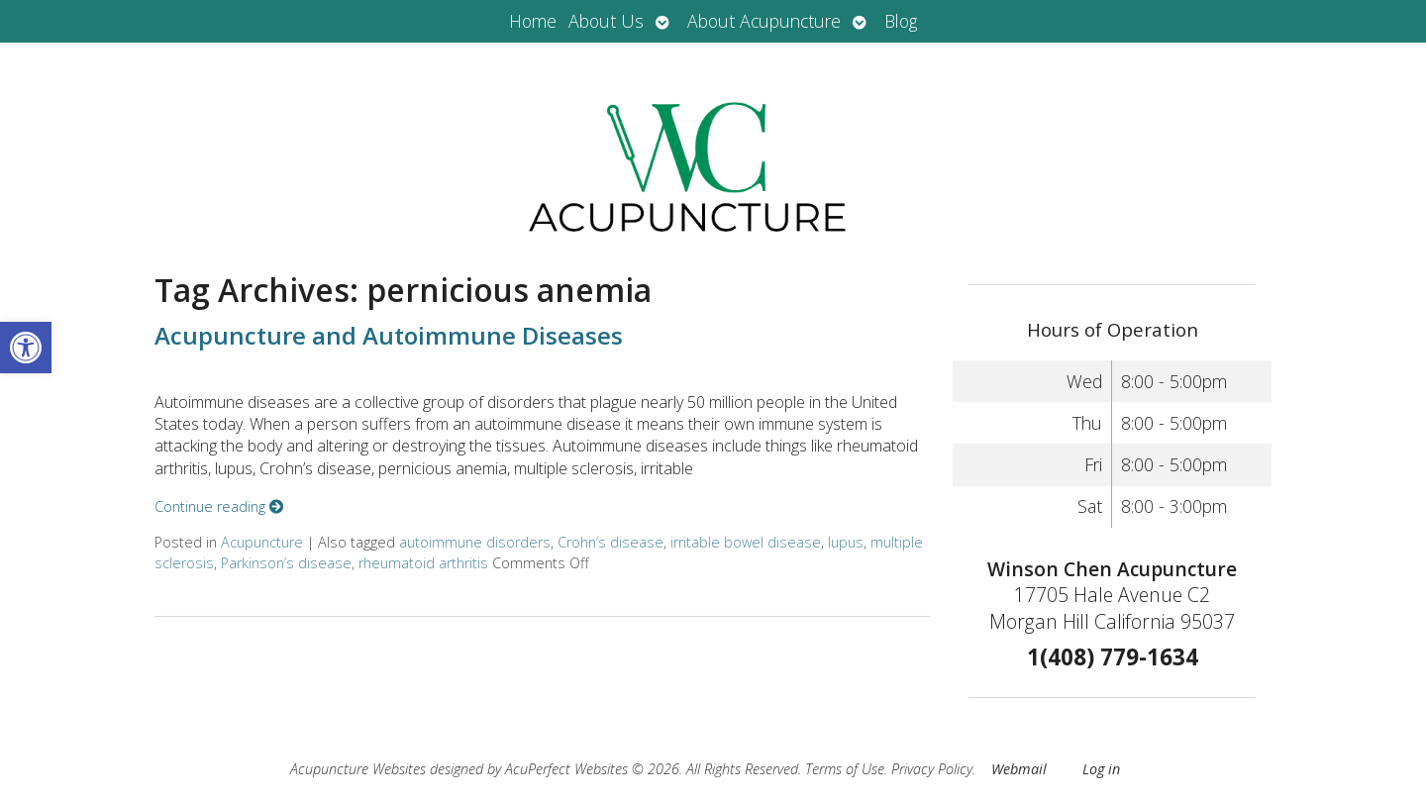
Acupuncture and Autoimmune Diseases (388, 335)
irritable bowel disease (745, 542)
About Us (606, 21)
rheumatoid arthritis (423, 562)
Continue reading (218, 506)
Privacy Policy (931, 768)
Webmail (1019, 768)
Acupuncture (262, 542)
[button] (25, 347)
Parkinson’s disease (286, 562)
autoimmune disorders (475, 542)
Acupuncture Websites (358, 768)
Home (533, 21)
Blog (900, 21)
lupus (846, 542)
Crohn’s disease (610, 542)
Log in (1101, 768)
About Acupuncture (764, 21)
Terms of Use (844, 768)
